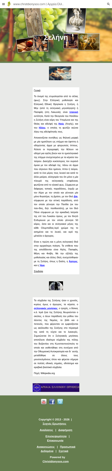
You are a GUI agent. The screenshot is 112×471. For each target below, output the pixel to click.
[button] (3, 4)
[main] (56, 35)
